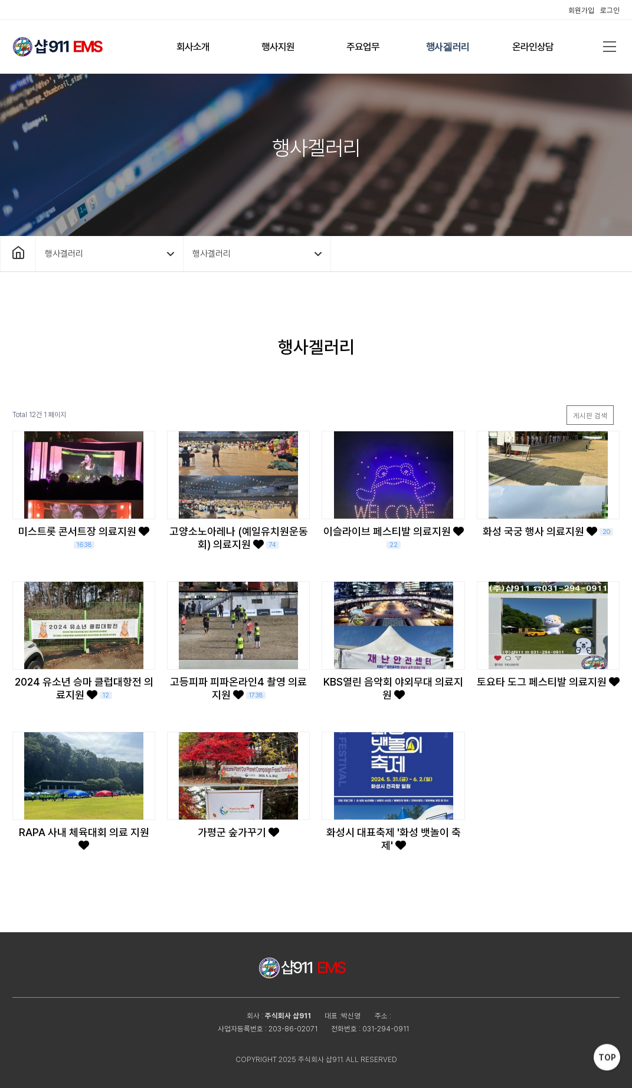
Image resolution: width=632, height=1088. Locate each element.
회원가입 (581, 10)
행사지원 (277, 47)
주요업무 (362, 47)
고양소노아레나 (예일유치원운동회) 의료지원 (238, 537)
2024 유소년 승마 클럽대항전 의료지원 (84, 688)
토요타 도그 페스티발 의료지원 (548, 682)
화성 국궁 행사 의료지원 (548, 531)
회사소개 (192, 47)
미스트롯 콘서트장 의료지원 (83, 537)
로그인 (610, 10)
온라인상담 (533, 47)
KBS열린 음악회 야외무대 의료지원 (393, 688)
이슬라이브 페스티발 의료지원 (393, 537)
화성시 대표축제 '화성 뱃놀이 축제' (393, 838)
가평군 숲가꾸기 (238, 832)
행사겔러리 (447, 47)
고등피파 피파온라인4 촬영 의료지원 (238, 688)
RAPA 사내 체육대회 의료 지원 (84, 838)
